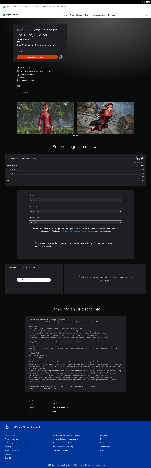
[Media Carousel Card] (45, 116)
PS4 (20, 6)
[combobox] (75, 198)
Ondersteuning (61, 6)
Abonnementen (87, 13)
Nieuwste (51, 13)
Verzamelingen (64, 13)
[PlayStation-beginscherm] (4, 6)
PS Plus (27, 6)
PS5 (15, 6)
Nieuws (44, 6)
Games (9, 6)
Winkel (52, 6)
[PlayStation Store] (12, 12)
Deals (75, 13)
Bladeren (99, 13)
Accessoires (35, 6)
